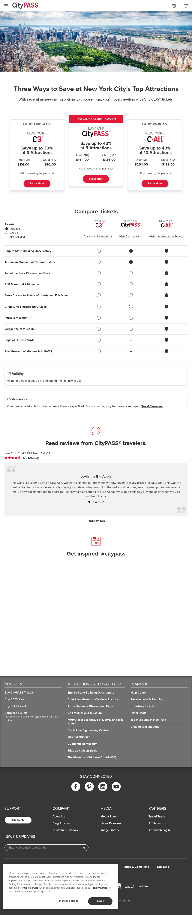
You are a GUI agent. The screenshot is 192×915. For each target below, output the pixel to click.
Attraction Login (159, 830)
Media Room (109, 816)
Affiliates (154, 823)
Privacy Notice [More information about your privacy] (99, 887)
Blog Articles (61, 823)
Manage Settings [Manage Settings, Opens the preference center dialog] (68, 900)
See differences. (152, 406)
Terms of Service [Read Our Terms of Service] (29, 887)
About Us (58, 816)
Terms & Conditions (136, 867)
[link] (21, 458)
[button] (89, 502)
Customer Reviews (65, 830)
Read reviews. (96, 521)
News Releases (110, 823)
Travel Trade (156, 816)
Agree (100, 901)
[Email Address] (46, 847)
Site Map (163, 867)
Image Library (109, 830)
